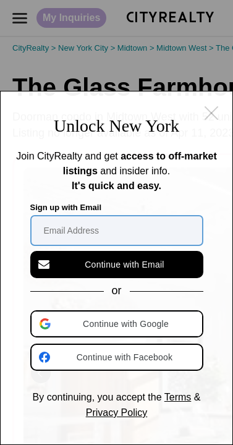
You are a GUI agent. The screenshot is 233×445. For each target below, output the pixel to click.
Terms (178, 397)
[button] (118, 324)
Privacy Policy (117, 412)
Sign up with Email (66, 207)
